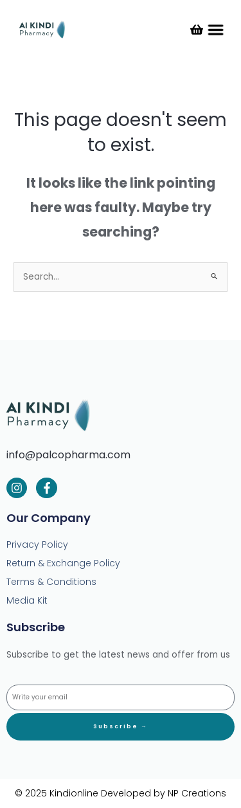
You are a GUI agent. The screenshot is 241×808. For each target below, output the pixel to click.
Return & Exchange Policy (63, 563)
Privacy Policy (37, 544)
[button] (216, 30)
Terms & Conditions (51, 581)
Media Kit (27, 600)
